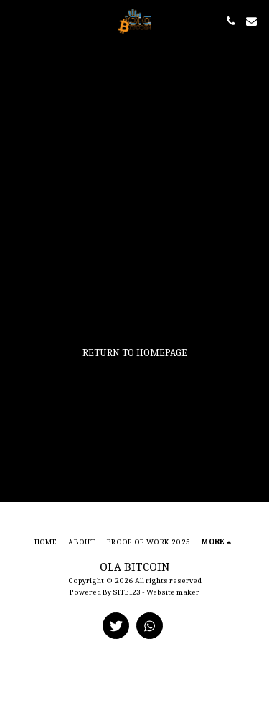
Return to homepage (134, 353)
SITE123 (127, 592)
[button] (16, 20)
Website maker (172, 592)
